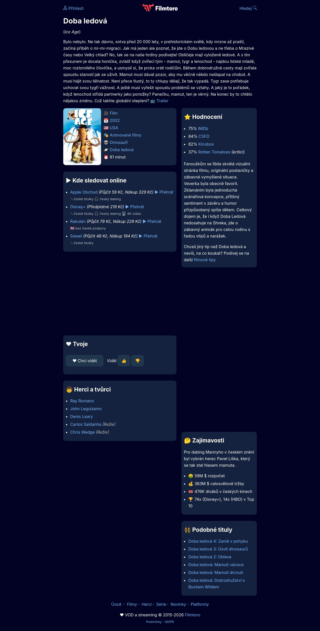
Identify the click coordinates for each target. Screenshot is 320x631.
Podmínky (154, 622)
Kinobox (206, 144)
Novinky (178, 604)
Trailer (162, 100)
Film (114, 113)
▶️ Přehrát (164, 192)
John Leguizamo (86, 408)
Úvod (116, 604)
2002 (115, 120)
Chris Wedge (82, 432)
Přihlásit (73, 8)
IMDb (203, 128)
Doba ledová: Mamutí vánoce (216, 564)
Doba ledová (122, 149)
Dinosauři (119, 142)
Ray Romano (82, 400)
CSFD (204, 136)
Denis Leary (81, 416)
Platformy (200, 604)
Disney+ (78, 206)
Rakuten (78, 221)
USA (114, 127)
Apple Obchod (84, 192)
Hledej (248, 8)
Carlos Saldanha (85, 424)
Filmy (132, 604)
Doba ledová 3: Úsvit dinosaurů (218, 548)
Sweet (76, 236)
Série (161, 604)
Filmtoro (192, 614)
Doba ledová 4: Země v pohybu (218, 541)
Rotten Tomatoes (214, 151)
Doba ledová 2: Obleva (209, 556)
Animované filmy (125, 135)
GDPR (169, 622)
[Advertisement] (120, 293)
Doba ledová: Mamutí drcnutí (215, 572)
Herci (147, 604)
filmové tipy (205, 259)
